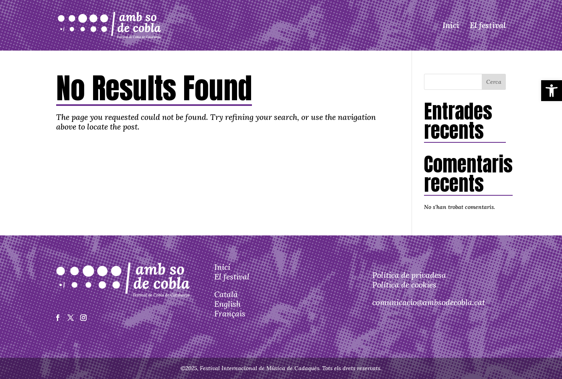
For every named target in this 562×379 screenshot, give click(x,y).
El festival (488, 25)
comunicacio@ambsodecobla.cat (428, 302)
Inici (450, 25)
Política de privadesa (409, 275)
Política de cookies (404, 285)
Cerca (493, 81)
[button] (551, 90)
